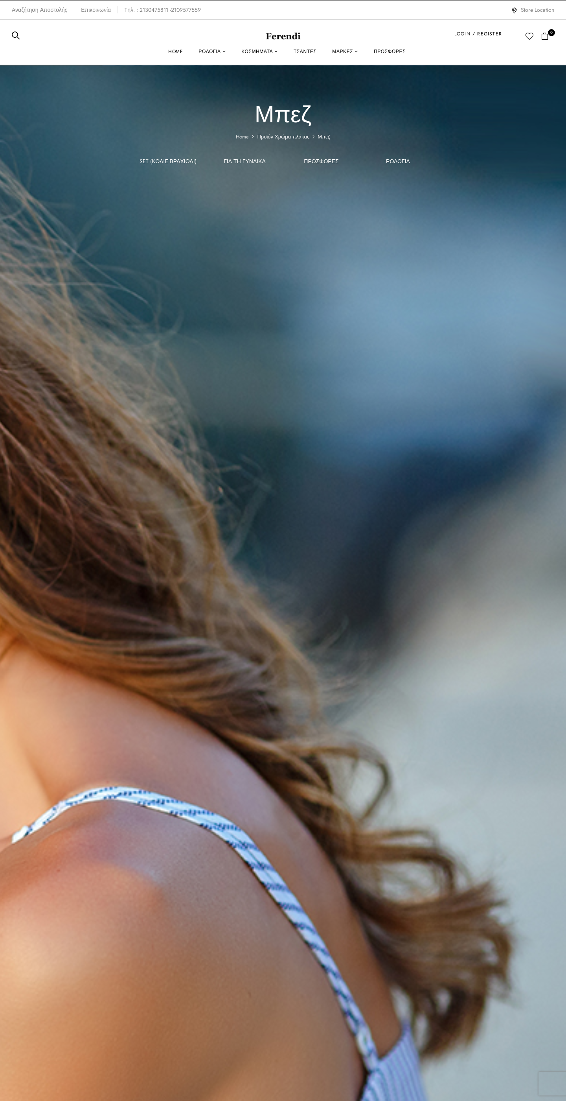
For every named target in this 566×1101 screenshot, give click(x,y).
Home (242, 136)
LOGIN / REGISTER (478, 33)
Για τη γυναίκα (245, 161)
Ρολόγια (398, 161)
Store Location (532, 10)
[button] (547, 35)
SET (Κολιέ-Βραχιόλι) (168, 161)
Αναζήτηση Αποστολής (39, 10)
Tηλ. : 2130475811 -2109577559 (163, 10)
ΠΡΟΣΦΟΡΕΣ (321, 161)
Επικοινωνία (96, 10)
